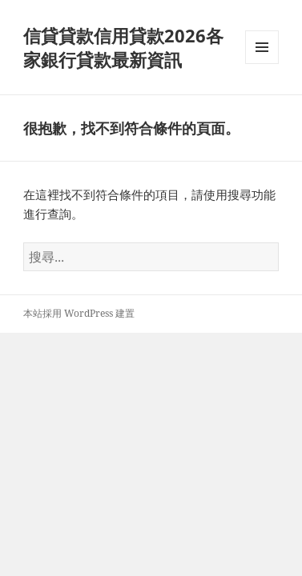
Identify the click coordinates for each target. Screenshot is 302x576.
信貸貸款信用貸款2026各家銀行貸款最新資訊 (123, 47)
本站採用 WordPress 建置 (79, 313)
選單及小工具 (262, 63)
